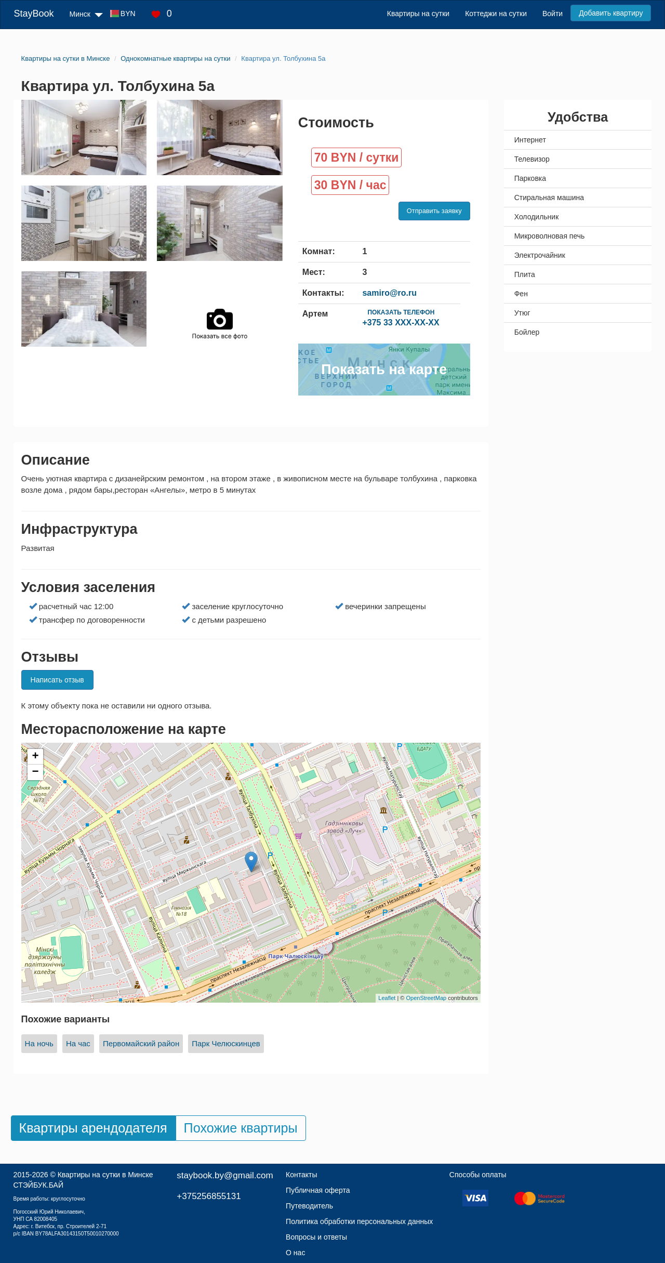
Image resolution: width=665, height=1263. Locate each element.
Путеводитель (309, 1206)
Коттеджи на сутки (496, 13)
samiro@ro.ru (389, 292)
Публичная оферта (318, 1190)
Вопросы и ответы (316, 1237)
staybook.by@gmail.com (225, 1175)
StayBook (34, 13)
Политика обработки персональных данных (359, 1221)
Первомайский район (141, 1043)
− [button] (35, 772)
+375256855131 (209, 1196)
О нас (295, 1252)
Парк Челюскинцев (226, 1043)
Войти (552, 13)
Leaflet (386, 998)
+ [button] (35, 757)
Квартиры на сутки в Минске (105, 1174)
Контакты (301, 1174)
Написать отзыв (57, 680)
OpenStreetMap (426, 998)
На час (78, 1043)
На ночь (39, 1043)
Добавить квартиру (611, 13)
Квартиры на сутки (418, 13)
